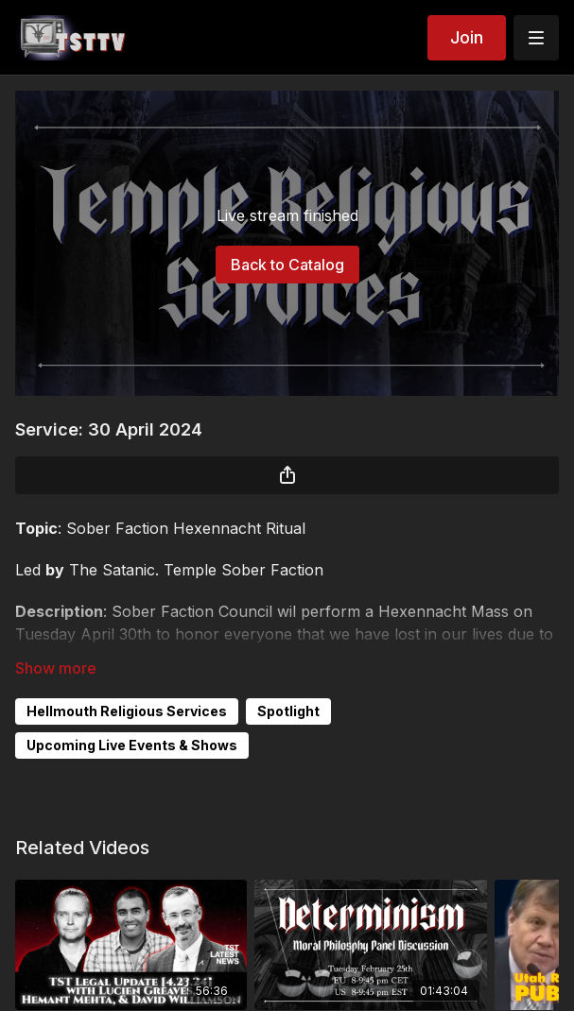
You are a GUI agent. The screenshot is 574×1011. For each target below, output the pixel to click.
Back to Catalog (287, 264)
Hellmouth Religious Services (126, 711)
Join (466, 37)
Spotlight (288, 711)
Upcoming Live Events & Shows (131, 745)
